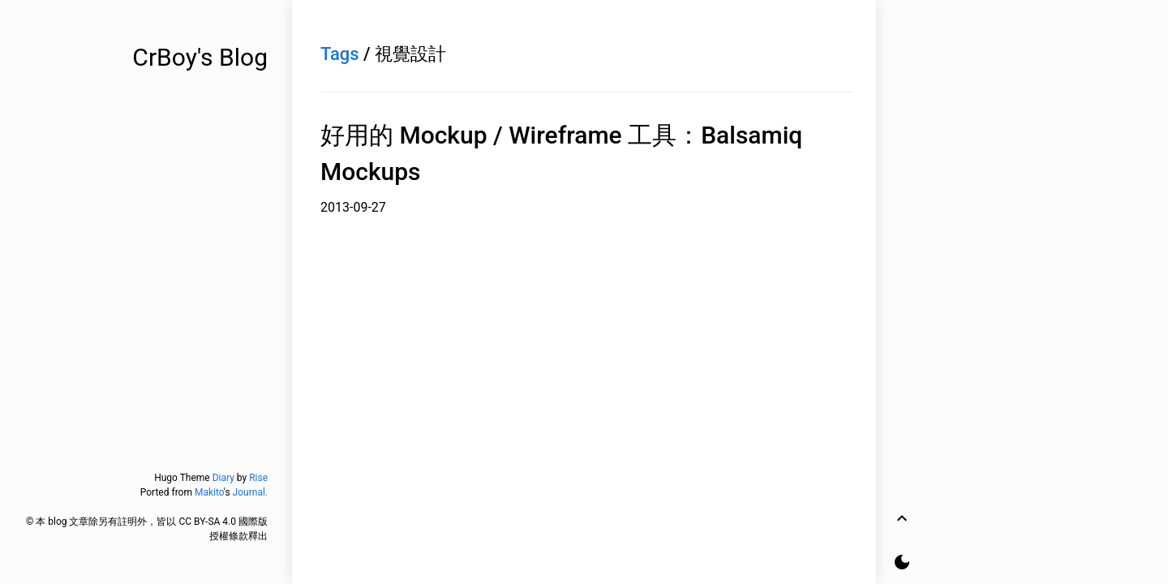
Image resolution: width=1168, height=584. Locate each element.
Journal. (250, 492)
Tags (339, 54)
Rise (258, 477)
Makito (209, 492)
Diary (223, 477)
